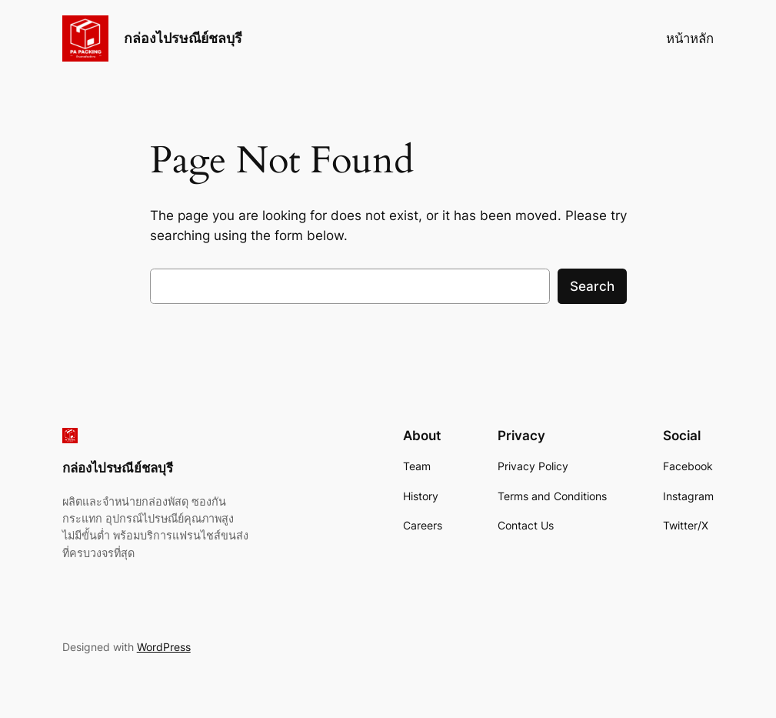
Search (592, 286)
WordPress (164, 646)
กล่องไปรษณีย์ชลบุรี (183, 38)
